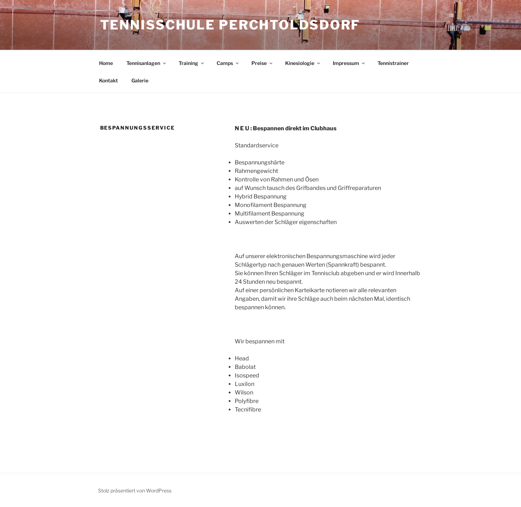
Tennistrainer (393, 63)
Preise (262, 63)
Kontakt (108, 80)
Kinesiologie (303, 63)
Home (106, 63)
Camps (228, 63)
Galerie (139, 80)
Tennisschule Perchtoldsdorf (230, 25)
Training (192, 63)
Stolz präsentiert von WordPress (135, 490)
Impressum (349, 63)
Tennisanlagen (146, 63)
